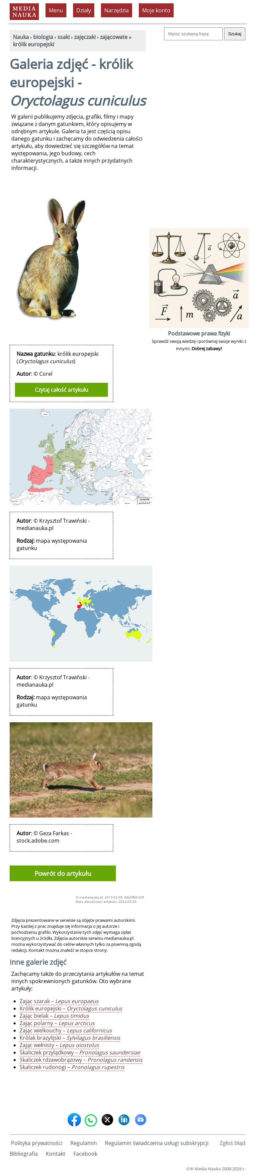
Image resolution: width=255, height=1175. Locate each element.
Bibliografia (24, 1153)
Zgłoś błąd (232, 1143)
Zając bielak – (54, 1015)
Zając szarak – (59, 1001)
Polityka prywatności (36, 1143)
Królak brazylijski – (70, 1037)
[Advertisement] (199, 127)
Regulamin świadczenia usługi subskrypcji (157, 1143)
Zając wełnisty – (59, 1045)
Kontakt (55, 1153)
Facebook (85, 1153)
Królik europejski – (71, 1008)
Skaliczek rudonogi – (72, 1067)
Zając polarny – (57, 1023)
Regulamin (83, 1143)
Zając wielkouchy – (66, 1030)
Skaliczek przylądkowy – (80, 1052)
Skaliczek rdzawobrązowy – (81, 1059)
